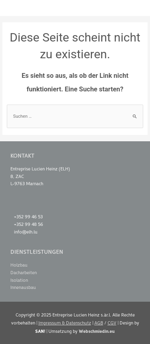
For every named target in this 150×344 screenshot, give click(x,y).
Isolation (19, 280)
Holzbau (19, 265)
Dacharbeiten (23, 272)
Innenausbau (23, 287)
